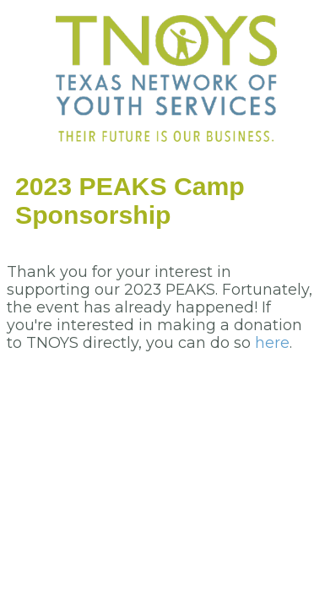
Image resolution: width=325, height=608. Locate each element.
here (272, 342)
